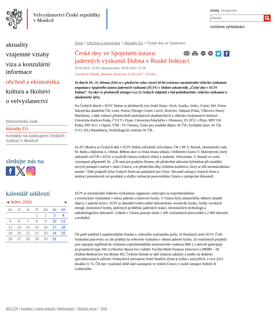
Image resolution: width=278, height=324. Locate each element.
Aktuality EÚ (133, 43)
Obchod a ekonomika (103, 43)
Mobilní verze (87, 308)
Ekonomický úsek (22, 121)
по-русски (229, 10)
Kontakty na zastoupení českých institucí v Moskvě (35, 138)
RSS (104, 308)
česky (214, 10)
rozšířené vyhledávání (227, 27)
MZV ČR (12, 308)
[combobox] (237, 18)
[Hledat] (267, 18)
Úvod (79, 43)
